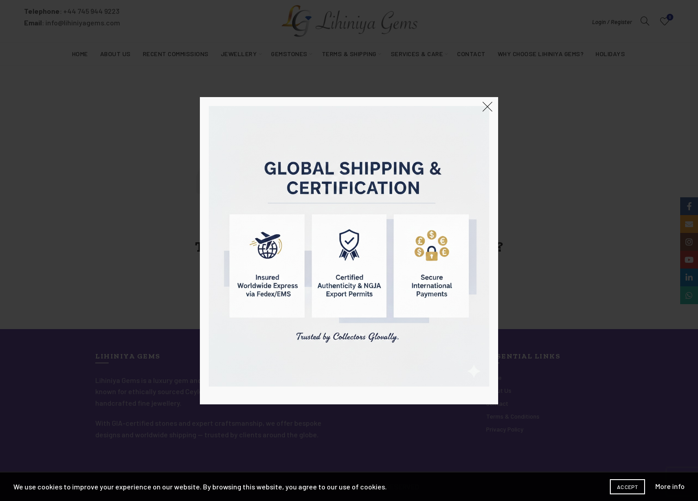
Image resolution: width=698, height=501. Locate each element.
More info (670, 486)
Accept (627, 487)
